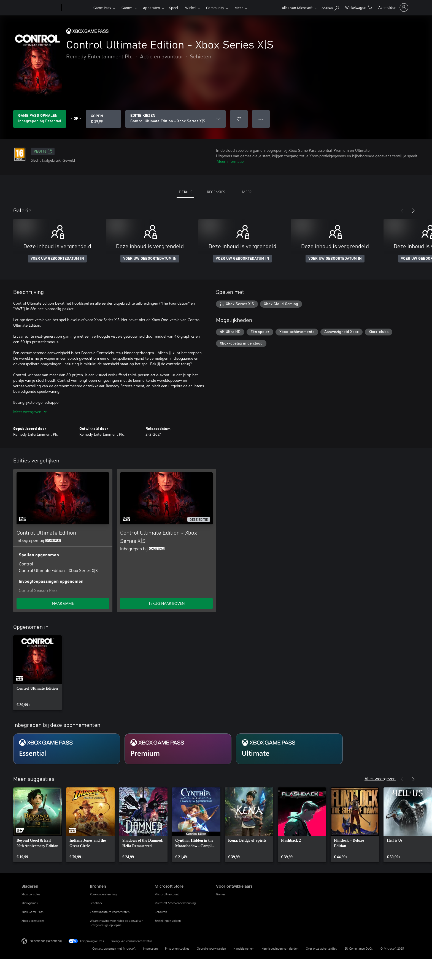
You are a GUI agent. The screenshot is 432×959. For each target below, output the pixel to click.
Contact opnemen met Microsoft (114, 948)
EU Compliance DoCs (358, 948)
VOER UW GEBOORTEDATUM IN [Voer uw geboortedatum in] (57, 259)
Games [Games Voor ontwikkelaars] (220, 894)
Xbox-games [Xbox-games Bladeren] (29, 903)
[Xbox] (76, 7)
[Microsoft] (40, 7)
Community (215, 7)
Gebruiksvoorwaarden (211, 948)
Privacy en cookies (177, 948)
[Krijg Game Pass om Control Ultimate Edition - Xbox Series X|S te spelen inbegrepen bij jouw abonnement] (39, 119)
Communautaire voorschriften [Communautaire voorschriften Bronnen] (109, 912)
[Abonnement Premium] (178, 748)
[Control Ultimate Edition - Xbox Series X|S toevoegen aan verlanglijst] (239, 119)
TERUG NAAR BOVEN (166, 603)
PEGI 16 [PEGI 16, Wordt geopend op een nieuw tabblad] (43, 151)
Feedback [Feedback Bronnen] (96, 903)
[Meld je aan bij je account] (393, 7)
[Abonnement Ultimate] (289, 748)
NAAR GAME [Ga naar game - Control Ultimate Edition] (63, 603)
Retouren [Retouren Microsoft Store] (161, 912)
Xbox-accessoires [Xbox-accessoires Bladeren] (32, 920)
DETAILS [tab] (185, 191)
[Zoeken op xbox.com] (330, 7)
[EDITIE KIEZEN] (175, 119)
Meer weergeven (30, 411)
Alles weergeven (380, 778)
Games (127, 7)
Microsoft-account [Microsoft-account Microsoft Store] (167, 894)
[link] (37, 672)
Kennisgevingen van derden (280, 948)
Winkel (190, 7)
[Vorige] (402, 211)
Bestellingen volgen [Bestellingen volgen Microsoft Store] (168, 920)
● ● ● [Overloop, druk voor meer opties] (261, 118)
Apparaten (151, 7)
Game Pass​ (102, 7)
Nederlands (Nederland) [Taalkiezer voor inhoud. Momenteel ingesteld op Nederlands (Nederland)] (46, 940)
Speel (173, 7)
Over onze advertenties (321, 948)
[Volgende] (413, 211)
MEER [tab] (247, 191)
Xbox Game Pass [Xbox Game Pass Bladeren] (32, 912)
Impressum (150, 948)
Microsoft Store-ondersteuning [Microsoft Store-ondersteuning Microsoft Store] (175, 903)
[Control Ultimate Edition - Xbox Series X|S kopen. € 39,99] (103, 119)
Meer (238, 7)
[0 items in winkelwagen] (358, 7)
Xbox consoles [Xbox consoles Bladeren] (30, 894)
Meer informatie (230, 161)
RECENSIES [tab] (216, 191)
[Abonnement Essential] (66, 748)
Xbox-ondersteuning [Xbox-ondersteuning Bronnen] (103, 894)
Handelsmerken (243, 948)
